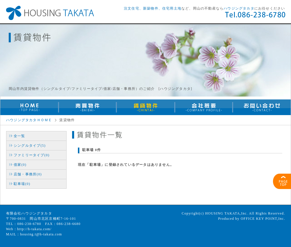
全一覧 (19, 136)
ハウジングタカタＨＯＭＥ (29, 120)
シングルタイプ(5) (30, 146)
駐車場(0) (22, 184)
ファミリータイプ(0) (31, 155)
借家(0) (20, 165)
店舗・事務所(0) (28, 174)
